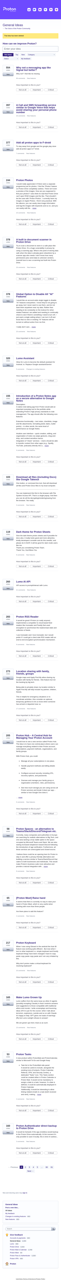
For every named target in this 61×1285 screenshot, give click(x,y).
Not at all (24, 90)
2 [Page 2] (25, 1167)
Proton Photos (24, 180)
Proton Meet (14, 1253)
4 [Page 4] (33, 1167)
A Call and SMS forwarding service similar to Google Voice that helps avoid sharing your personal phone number (36, 109)
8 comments (20, 871)
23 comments (20, 331)
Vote (8, 74)
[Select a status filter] (11, 59)
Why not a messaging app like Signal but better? (33, 68)
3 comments (20, 1141)
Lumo (12, 1244)
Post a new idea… (12, 1208)
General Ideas (15, 1241)
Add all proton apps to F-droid (33, 142)
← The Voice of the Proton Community (16, 28)
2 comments (20, 916)
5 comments (20, 369)
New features (31, 78)
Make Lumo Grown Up (29, 997)
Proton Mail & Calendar (18, 1250)
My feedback (25, 59)
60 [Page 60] (47, 1167)
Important (38, 90)
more (34, 208)
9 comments (20, 644)
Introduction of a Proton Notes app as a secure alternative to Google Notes (36, 398)
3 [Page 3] (29, 1167)
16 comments (20, 116)
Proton (13, 1264)
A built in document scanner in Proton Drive (33, 240)
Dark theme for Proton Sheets (33, 532)
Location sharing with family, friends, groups (32, 672)
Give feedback (16, 1235)
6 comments (20, 555)
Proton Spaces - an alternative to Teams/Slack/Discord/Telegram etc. (36, 830)
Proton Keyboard (26, 942)
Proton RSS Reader (27, 616)
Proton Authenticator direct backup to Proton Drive (36, 1127)
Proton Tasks (23, 1054)
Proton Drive (14, 1247)
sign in (24, 1193)
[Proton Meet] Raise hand (30, 898)
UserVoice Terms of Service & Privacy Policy (30, 1279)
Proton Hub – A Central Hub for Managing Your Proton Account (34, 736)
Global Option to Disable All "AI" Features (34, 295)
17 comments (20, 708)
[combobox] (29, 1229)
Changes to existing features (35, 369)
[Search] (53, 1228)
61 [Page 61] (52, 1167)
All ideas (8, 1210)
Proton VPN (14, 1259)
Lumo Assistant (25, 358)
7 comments (20, 153)
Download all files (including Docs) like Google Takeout (36, 478)
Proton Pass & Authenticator (20, 1256)
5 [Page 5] (37, 1167)
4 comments (20, 450)
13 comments (20, 1027)
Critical (52, 90)
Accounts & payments (18, 1238)
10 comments (20, 213)
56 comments (20, 78)
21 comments (20, 590)
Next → (30, 1171)
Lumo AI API (23, 581)
